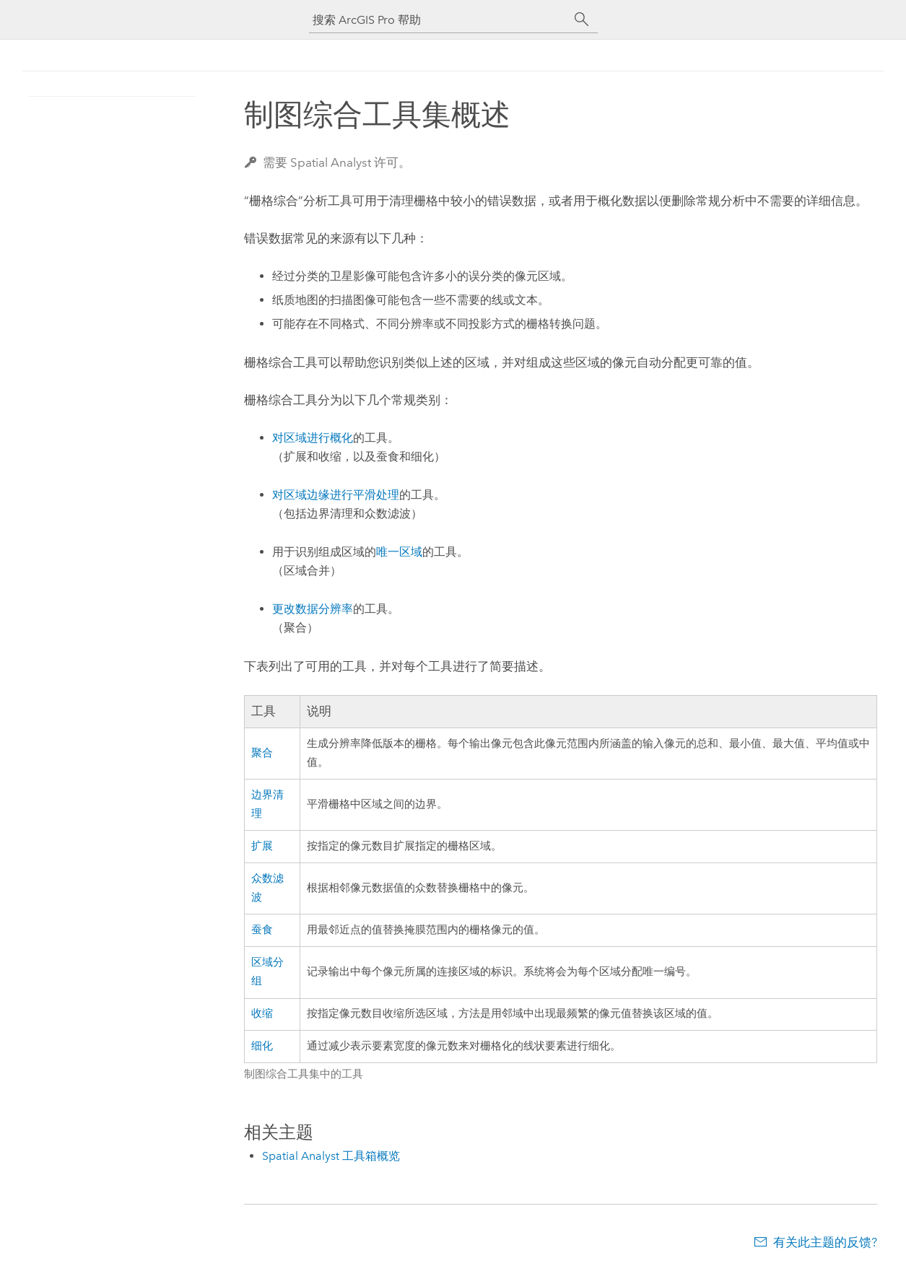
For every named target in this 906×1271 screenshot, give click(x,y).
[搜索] (582, 19)
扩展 (262, 846)
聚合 (262, 753)
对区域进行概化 (312, 438)
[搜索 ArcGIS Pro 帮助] (439, 19)
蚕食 (262, 930)
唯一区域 (399, 552)
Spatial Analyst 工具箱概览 (331, 1156)
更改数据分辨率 (312, 609)
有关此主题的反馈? (825, 1242)
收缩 (262, 1014)
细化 (262, 1046)
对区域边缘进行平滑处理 (335, 495)
